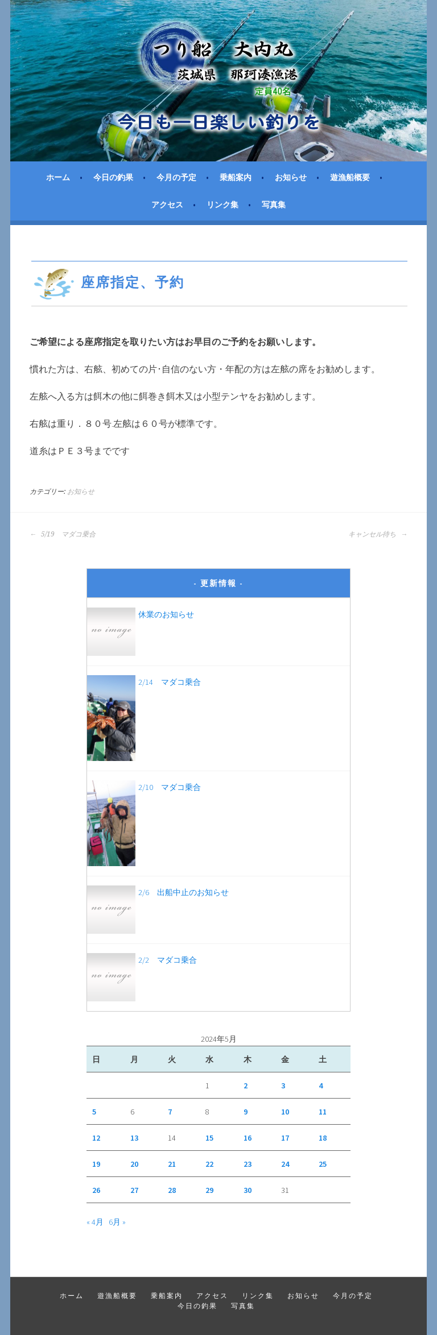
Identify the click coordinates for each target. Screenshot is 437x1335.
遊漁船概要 (350, 177)
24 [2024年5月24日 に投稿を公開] (285, 1164)
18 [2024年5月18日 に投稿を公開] (323, 1138)
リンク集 (222, 204)
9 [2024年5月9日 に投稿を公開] (246, 1112)
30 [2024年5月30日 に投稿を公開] (248, 1190)
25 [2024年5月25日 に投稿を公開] (323, 1164)
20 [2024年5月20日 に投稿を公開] (134, 1164)
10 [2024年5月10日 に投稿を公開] (285, 1112)
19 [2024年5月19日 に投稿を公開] (96, 1164)
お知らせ (291, 177)
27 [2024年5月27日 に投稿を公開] (134, 1190)
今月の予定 (176, 177)
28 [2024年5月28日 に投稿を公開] (172, 1190)
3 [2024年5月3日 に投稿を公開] (283, 1085)
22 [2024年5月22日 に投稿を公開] (209, 1164)
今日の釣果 (113, 177)
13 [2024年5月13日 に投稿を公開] (134, 1138)
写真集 (274, 204)
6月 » (117, 1222)
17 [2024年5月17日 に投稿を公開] (285, 1138)
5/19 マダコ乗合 (63, 534)
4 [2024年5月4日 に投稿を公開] (321, 1085)
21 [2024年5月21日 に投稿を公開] (172, 1164)
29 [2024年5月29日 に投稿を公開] (209, 1190)
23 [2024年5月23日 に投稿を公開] (248, 1164)
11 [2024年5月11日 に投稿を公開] (323, 1112)
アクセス (167, 204)
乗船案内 (236, 177)
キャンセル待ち (377, 534)
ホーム (58, 177)
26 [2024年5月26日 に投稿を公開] (96, 1190)
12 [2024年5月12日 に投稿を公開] (96, 1138)
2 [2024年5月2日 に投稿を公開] (246, 1085)
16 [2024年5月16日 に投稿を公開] (248, 1138)
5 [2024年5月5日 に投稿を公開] (94, 1112)
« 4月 (95, 1222)
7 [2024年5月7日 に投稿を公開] (170, 1112)
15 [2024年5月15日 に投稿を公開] (209, 1138)
